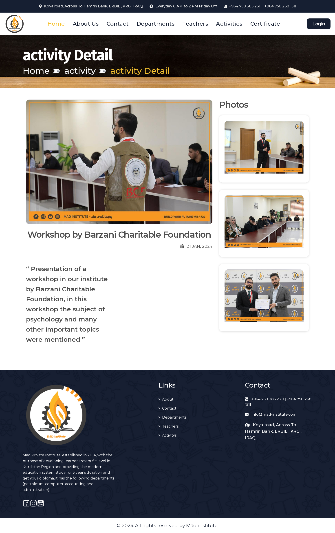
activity (80, 70)
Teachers (195, 23)
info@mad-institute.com (271, 414)
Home (56, 23)
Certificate (265, 23)
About (168, 399)
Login (318, 24)
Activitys (169, 435)
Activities (229, 23)
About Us (86, 23)
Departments (155, 23)
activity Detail (140, 70)
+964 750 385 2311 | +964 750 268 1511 (262, 6)
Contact (118, 23)
